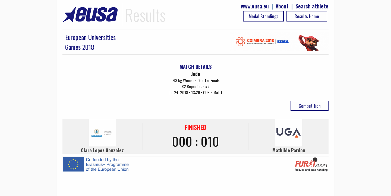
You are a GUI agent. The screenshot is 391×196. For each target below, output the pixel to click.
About (282, 6)
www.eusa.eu (255, 6)
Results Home (307, 16)
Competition (310, 105)
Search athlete (312, 6)
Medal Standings (263, 16)
